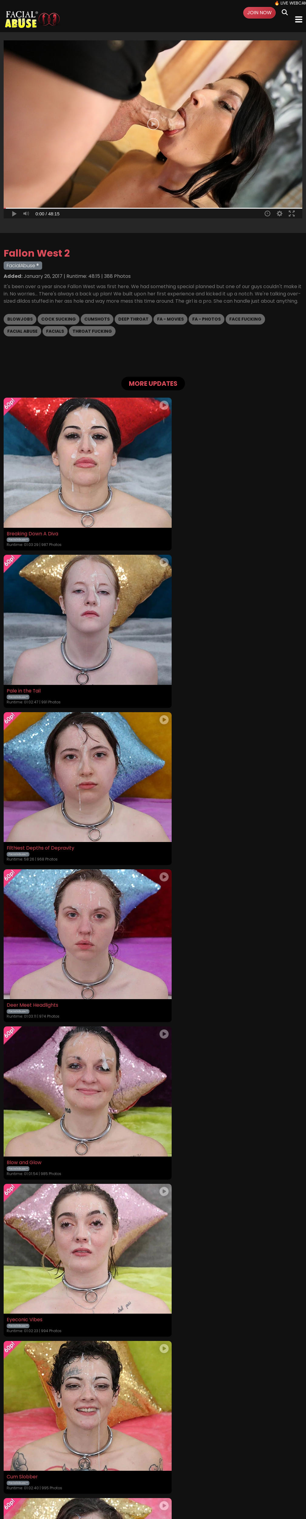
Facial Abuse (22, 331)
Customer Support (178, 1480)
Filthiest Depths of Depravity (41, 661)
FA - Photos (206, 319)
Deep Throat (133, 319)
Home (33, 1480)
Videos (50, 1480)
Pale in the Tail (174, 519)
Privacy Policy (140, 1480)
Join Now (259, 12)
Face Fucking (245, 319)
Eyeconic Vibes (175, 803)
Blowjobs (20, 319)
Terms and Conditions (99, 1480)
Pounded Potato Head (33, 1231)
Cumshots (97, 319)
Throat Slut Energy (179, 946)
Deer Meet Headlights (183, 661)
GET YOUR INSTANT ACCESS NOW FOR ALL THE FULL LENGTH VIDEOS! (153, 1409)
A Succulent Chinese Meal (187, 1231)
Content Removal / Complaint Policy (240, 1480)
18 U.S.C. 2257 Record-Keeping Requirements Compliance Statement (153, 1464)
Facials (55, 331)
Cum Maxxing (172, 1088)
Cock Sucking (58, 319)
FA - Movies (170, 319)
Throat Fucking (92, 331)
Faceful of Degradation (34, 1088)
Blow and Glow (24, 803)
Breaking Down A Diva (33, 519)
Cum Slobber (22, 946)
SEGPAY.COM (135, 1497)
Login (66, 1480)
